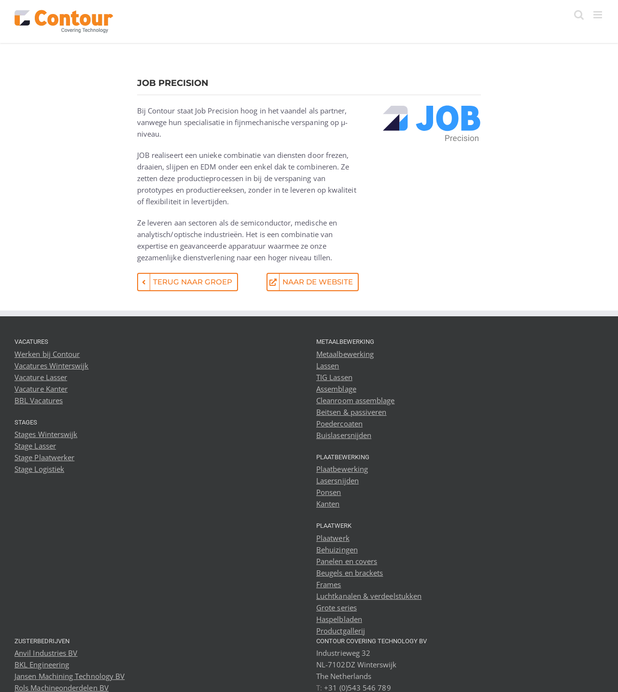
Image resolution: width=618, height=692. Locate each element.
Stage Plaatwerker (44, 457)
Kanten (327, 503)
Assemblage (336, 389)
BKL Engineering (41, 664)
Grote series (336, 607)
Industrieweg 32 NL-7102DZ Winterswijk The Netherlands (356, 664)
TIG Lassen (334, 377)
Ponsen (328, 492)
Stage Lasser (35, 446)
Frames (328, 584)
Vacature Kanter (41, 389)
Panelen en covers (346, 561)
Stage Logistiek (39, 469)
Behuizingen (337, 549)
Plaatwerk (333, 538)
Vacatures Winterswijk (51, 365)
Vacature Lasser (40, 377)
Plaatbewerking (342, 469)
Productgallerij (340, 631)
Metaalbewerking (345, 354)
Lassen (327, 365)
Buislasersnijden (343, 435)
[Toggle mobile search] (579, 15)
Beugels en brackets (349, 573)
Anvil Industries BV (45, 653)
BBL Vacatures (38, 400)
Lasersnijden (337, 480)
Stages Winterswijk (45, 434)
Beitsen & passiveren (351, 412)
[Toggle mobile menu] (598, 15)
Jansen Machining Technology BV (69, 676)
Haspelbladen (339, 619)
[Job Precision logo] (431, 108)
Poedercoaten (339, 423)
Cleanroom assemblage (355, 400)
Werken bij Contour (47, 354)
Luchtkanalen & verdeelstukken (368, 596)
